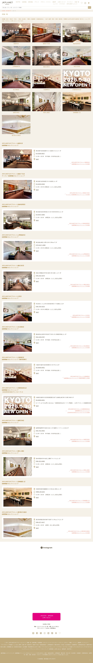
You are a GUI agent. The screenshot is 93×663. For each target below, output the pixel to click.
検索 (89, 7)
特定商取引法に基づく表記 (34, 646)
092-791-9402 (40, 430)
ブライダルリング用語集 (7, 644)
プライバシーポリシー (35, 649)
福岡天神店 (89, 644)
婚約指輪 (34, 642)
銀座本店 (30, 644)
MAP (37, 159)
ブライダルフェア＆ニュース (48, 646)
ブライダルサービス (78, 646)
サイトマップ (45, 649)
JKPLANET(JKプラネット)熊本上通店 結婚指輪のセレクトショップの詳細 (80, 470)
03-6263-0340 (40, 184)
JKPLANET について (72, 3)
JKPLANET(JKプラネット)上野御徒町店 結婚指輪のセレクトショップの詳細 (79, 254)
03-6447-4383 (40, 214)
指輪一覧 (29, 642)
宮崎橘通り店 (10, 646)
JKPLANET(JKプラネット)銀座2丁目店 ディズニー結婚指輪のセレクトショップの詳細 (78, 193)
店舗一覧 (77, 2)
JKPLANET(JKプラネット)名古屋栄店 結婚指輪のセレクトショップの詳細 (80, 346)
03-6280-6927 (40, 153)
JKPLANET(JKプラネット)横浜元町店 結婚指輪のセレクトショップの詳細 (80, 285)
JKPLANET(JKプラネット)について (17, 642)
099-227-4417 (40, 522)
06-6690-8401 (40, 367)
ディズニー (55, 642)
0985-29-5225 (40, 492)
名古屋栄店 (68, 644)
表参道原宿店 (43, 644)
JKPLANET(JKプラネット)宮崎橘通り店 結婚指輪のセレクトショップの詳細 (79, 501)
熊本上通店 (3, 646)
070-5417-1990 (40, 245)
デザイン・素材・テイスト (70, 642)
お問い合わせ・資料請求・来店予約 (63, 649)
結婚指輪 (40, 642)
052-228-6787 (40, 337)
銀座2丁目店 (36, 644)
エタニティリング (47, 642)
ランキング (85, 642)
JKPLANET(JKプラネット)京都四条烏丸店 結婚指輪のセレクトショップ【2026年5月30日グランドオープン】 (14, 390)
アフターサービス (88, 646)
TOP (6, 642)
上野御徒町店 (50, 644)
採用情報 (51, 649)
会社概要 (25, 646)
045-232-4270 (40, 275)
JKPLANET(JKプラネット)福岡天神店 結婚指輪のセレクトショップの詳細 (80, 440)
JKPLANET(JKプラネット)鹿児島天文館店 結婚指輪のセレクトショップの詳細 (79, 532)
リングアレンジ (25, 649)
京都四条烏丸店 (81, 644)
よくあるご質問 (17, 644)
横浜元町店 (57, 644)
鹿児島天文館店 (18, 646)
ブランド (61, 642)
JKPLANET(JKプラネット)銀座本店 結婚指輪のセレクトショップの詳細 (81, 163)
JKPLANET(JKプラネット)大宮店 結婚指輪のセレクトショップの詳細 (81, 316)
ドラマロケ (59, 646)
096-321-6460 (40, 461)
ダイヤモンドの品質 (67, 646)
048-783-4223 (40, 306)
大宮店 (62, 644)
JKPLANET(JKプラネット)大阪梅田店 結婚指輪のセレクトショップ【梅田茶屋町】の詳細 (77, 377)
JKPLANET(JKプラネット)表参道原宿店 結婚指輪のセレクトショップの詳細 (79, 224)
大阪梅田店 (74, 644)
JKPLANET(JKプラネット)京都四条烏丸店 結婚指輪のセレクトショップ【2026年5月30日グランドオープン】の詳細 (78, 410)
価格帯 (79, 642)
